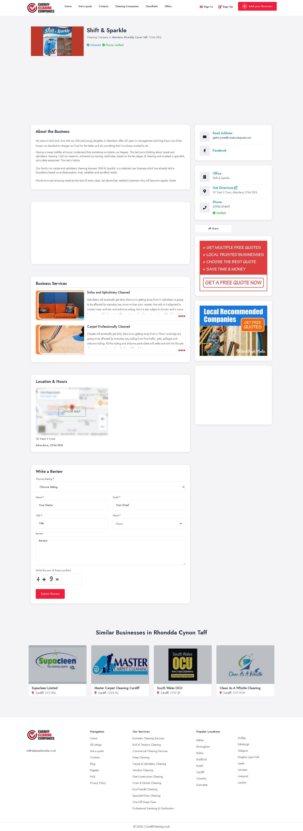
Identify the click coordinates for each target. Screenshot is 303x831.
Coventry (201, 778)
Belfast (199, 740)
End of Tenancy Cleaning (147, 745)
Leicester (243, 770)
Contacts (103, 6)
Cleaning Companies (127, 6)
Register (94, 770)
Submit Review (50, 594)
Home (68, 6)
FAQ (92, 776)
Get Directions (225, 188)
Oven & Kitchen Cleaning (147, 783)
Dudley (242, 738)
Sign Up (225, 6)
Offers (168, 6)
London (242, 782)
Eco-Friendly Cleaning (145, 789)
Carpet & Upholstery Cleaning (149, 764)
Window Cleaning (143, 770)
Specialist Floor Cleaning (146, 796)
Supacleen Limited (45, 688)
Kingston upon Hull (248, 757)
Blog (92, 764)
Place (116, 515)
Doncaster (202, 785)
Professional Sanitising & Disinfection (153, 808)
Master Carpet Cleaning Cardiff (116, 688)
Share (213, 228)
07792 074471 (221, 207)
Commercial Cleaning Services (150, 751)
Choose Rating (44, 479)
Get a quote (85, 6)
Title (38, 515)
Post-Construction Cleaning (148, 776)
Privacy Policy (98, 783)
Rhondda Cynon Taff (135, 37)
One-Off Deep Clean (144, 802)
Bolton (199, 753)
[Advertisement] (151, 85)
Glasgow (243, 751)
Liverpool (243, 776)
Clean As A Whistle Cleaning (240, 688)
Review (39, 533)
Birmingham (203, 747)
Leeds (241, 763)
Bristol (199, 766)
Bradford (201, 759)
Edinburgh (243, 744)
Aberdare (117, 37)
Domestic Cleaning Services (148, 738)
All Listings (95, 745)
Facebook (219, 150)
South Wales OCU (169, 688)
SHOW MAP (72, 411)
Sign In (206, 6)
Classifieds (152, 6)
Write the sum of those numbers (53, 570)
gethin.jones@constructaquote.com (232, 138)
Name (39, 497)
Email (115, 497)
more (181, 316)
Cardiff (39, 693)
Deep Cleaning (141, 757)
